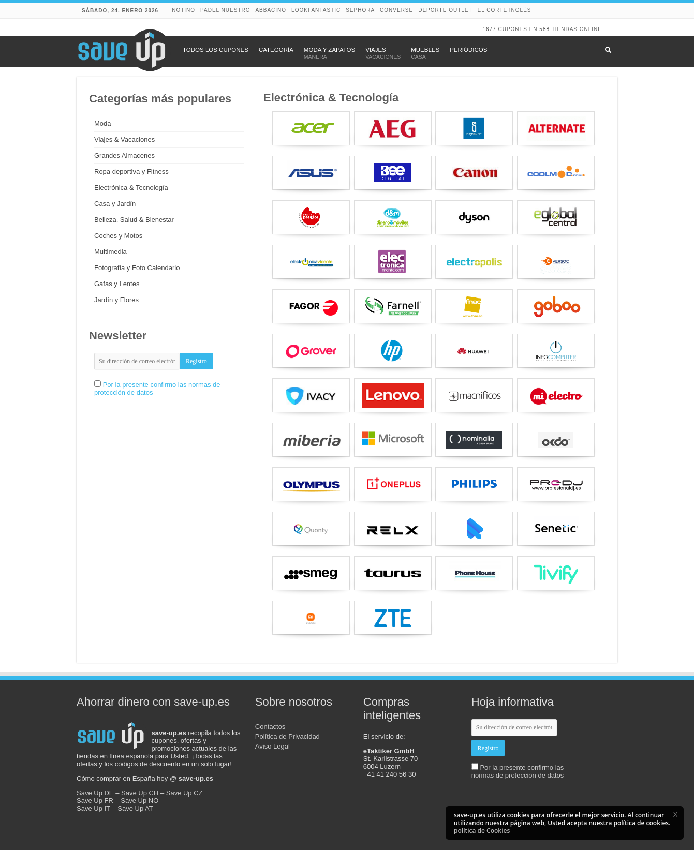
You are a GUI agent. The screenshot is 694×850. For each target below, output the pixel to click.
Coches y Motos (118, 236)
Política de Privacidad (287, 736)
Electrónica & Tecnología (131, 187)
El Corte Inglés (504, 10)
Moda (102, 123)
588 (544, 29)
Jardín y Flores (116, 300)
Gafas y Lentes (116, 284)
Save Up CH (139, 793)
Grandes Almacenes (124, 155)
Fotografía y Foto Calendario (137, 268)
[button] (675, 814)
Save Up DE (95, 793)
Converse (396, 10)
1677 (489, 29)
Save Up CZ (184, 793)
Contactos (270, 726)
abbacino (270, 10)
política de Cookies (482, 830)
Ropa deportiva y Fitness (131, 171)
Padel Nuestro (225, 10)
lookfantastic (316, 10)
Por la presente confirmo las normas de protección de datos (517, 771)
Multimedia (110, 252)
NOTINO (183, 10)
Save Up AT (135, 808)
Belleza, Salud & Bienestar (134, 219)
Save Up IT (93, 808)
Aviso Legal (272, 746)
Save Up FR (95, 800)
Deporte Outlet (445, 10)
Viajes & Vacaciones (124, 139)
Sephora (360, 10)
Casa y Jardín (115, 203)
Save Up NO (139, 800)
